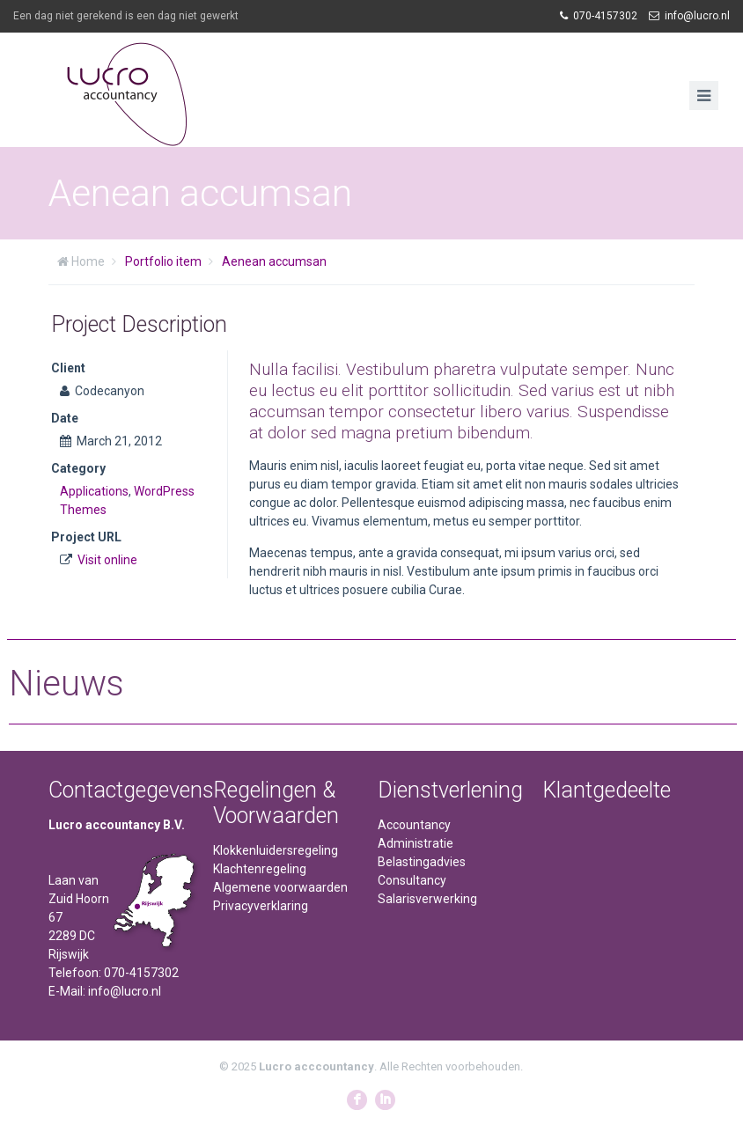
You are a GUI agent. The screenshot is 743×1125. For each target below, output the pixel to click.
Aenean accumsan (274, 261)
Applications (94, 491)
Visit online (107, 560)
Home (88, 261)
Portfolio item (163, 261)
